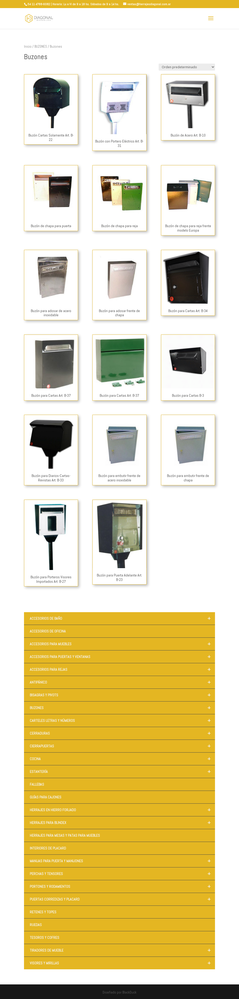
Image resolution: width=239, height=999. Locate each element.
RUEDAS (36, 924)
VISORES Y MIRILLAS (122, 963)
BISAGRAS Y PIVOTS (122, 695)
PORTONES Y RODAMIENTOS (122, 886)
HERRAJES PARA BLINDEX (122, 822)
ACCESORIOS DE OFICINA (48, 631)
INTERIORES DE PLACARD (48, 848)
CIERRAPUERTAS (122, 746)
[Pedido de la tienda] (187, 67)
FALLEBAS (37, 784)
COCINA (122, 759)
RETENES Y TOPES (43, 912)
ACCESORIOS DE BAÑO (122, 618)
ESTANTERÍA (122, 771)
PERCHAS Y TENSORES (122, 873)
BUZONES (40, 46)
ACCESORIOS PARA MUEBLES (122, 644)
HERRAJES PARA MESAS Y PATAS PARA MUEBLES (65, 835)
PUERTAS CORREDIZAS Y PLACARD (122, 899)
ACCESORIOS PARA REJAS (122, 669)
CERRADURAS (122, 733)
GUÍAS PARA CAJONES (45, 797)
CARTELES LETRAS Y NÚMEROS (122, 720)
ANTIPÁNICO (122, 682)
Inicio (28, 46)
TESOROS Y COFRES (44, 937)
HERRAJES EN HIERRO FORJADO (122, 810)
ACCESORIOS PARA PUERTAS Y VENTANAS (122, 656)
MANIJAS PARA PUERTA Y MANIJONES (122, 861)
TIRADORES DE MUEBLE (122, 950)
